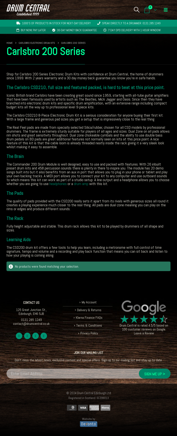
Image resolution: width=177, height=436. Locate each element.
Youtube (35, 336)
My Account (89, 302)
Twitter (27, 336)
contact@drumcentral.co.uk (31, 323)
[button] (136, 10)
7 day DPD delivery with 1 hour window (134, 30)
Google (161, 329)
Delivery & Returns (89, 310)
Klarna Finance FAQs (89, 317)
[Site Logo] (28, 9)
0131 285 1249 (31, 319)
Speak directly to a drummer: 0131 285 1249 (131, 23)
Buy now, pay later (33, 30)
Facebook (19, 336)
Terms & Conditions (89, 325)
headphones (58, 183)
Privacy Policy (89, 333)
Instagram (44, 336)
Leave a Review (144, 333)
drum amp (81, 183)
